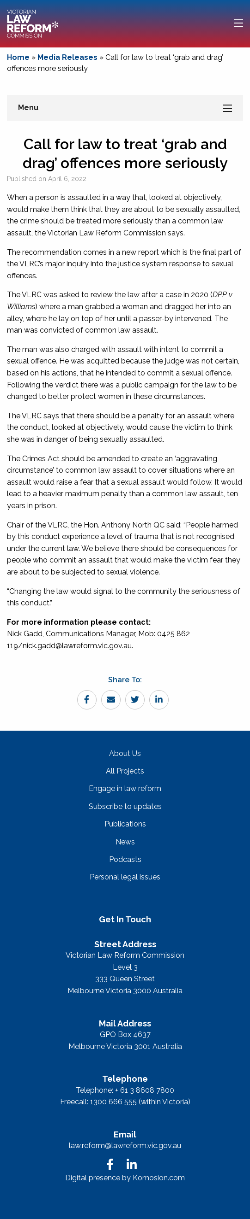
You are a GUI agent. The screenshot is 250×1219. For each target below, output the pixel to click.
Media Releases (67, 57)
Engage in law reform (125, 788)
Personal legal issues (125, 877)
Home (18, 57)
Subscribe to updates (125, 806)
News (125, 842)
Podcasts (125, 859)
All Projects (125, 771)
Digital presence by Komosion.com (125, 1177)
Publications (125, 824)
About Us (125, 753)
